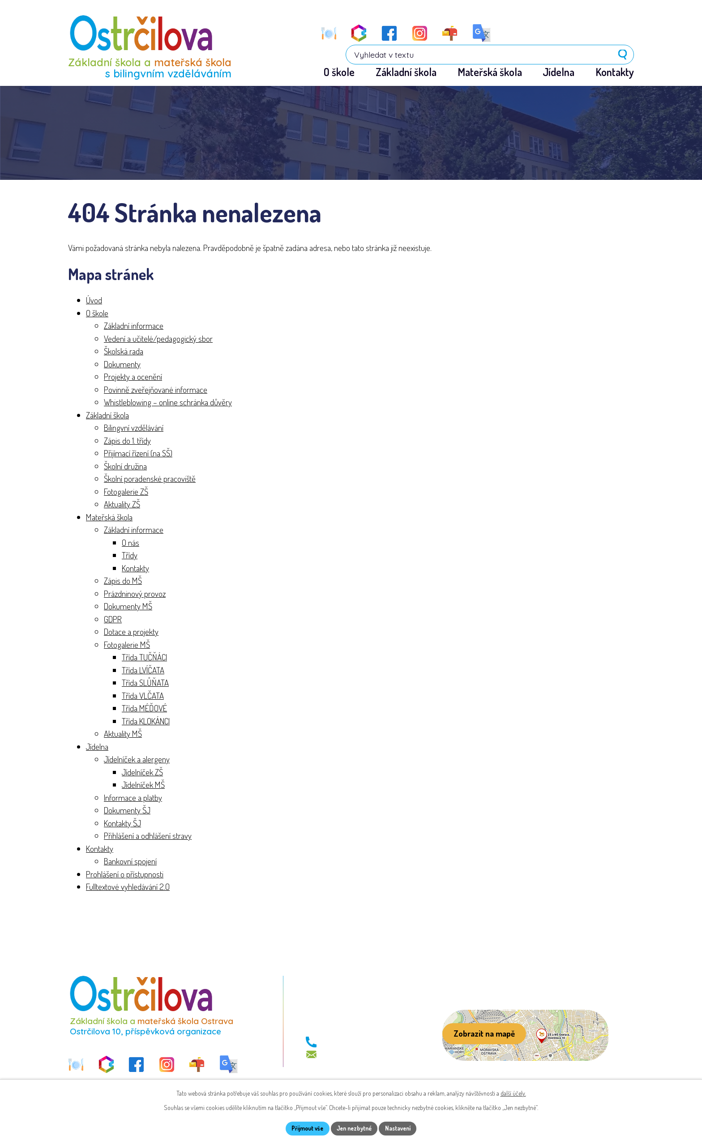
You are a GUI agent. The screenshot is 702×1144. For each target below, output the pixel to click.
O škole (97, 313)
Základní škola (107, 415)
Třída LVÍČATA (143, 670)
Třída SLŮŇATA (145, 683)
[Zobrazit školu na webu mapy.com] (525, 1036)
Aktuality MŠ (123, 734)
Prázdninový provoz (135, 594)
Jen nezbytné (354, 1128)
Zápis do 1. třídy (127, 441)
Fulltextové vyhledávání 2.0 (128, 887)
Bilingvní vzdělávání (133, 428)
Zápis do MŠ (123, 581)
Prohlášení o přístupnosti (124, 874)
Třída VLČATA (143, 696)
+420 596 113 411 (346, 1042)
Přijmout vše (303, 1128)
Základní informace (133, 326)
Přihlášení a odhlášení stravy (148, 836)
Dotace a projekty (131, 632)
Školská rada (123, 351)
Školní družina (125, 466)
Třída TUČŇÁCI (144, 657)
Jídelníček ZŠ (142, 772)
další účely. (513, 1092)
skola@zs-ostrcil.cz (351, 1055)
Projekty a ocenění (133, 377)
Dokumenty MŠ (128, 606)
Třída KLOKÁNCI (146, 721)
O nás (130, 543)
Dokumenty (122, 364)
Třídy (129, 555)
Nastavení (402, 1128)
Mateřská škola (109, 517)
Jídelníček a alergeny (137, 760)
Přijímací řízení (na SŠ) (138, 453)
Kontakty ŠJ (122, 823)
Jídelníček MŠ (143, 785)
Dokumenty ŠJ (127, 811)
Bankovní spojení (130, 862)
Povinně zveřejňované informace (155, 390)
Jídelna (97, 747)
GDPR (113, 619)
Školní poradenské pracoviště (150, 479)
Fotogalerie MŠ (127, 645)
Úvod (94, 300)
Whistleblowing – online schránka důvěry (168, 402)
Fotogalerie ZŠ (126, 492)
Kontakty (135, 568)
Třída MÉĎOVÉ (144, 708)
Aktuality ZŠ (122, 504)
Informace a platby (133, 798)
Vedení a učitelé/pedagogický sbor (158, 338)
